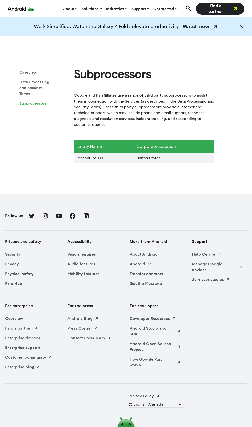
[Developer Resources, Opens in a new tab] (155, 318)
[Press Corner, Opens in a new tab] (92, 328)
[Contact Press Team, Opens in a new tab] (92, 338)
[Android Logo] (21, 8)
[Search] (188, 9)
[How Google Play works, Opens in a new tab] (155, 362)
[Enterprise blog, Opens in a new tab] (30, 367)
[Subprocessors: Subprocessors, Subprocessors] (33, 103)
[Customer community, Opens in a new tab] (30, 357)
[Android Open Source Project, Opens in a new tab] (155, 346)
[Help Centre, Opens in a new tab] (217, 254)
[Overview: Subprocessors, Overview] (28, 72)
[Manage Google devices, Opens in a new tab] (217, 267)
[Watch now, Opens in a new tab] (200, 27)
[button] (242, 27)
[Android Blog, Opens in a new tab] (92, 318)
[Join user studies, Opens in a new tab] (217, 279)
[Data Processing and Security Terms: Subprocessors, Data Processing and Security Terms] (35, 87)
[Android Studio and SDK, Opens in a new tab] (155, 331)
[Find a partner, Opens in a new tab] (220, 9)
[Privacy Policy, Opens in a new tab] (144, 396)
